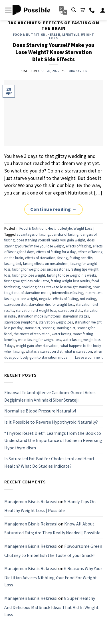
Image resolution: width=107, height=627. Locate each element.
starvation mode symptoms (39, 316)
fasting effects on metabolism (45, 263)
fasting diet (12, 263)
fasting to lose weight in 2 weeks (71, 275)
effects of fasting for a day (56, 251)
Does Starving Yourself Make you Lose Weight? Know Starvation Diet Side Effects (53, 52)
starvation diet (15, 304)
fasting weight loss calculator (26, 281)
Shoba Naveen (75, 71)
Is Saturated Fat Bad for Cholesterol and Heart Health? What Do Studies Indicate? (49, 462)
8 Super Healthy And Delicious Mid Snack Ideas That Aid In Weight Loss (51, 606)
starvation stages (75, 316)
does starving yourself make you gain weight (51, 240)
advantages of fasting (33, 234)
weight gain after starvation (37, 345)
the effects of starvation (32, 334)
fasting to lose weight (28, 275)
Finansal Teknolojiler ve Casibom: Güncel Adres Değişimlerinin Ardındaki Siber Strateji (50, 396)
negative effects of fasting (58, 298)
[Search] (73, 9)
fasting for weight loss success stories (40, 269)
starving (48, 328)
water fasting (61, 334)
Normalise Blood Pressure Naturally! (40, 411)
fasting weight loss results (70, 281)
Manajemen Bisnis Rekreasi (30, 501)
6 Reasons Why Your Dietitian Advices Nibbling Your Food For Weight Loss (53, 577)
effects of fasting (78, 246)
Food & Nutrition (29, 35)
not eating (88, 298)
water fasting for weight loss (39, 339)
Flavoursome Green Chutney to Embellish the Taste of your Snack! (53, 550)
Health (53, 35)
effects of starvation (40, 257)
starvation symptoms (20, 322)
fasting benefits (81, 257)
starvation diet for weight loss (51, 304)
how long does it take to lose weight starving (56, 287)
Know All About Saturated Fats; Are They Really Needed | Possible (52, 528)
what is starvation (78, 351)
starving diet (65, 328)
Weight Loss (83, 228)
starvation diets (70, 310)
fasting (62, 257)
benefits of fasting (65, 234)
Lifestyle (70, 35)
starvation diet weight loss (36, 310)
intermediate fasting (67, 292)
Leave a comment (89, 357)
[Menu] (8, 10)
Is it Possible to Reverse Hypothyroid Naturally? (51, 422)
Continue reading (53, 209)
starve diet (32, 328)
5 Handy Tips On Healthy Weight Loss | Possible (50, 505)
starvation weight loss (56, 322)
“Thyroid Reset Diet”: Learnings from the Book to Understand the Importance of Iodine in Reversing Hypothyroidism (53, 440)
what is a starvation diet (44, 351)
